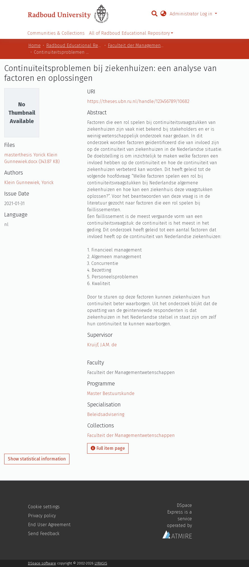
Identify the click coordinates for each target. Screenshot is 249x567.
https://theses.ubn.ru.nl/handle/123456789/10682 (138, 101)
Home (34, 45)
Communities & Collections (56, 33)
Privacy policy (42, 515)
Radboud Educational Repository (74, 45)
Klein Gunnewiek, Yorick (28, 182)
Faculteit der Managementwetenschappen (136, 45)
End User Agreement (49, 524)
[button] (163, 14)
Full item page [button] (108, 448)
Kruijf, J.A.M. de (102, 344)
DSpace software (42, 563)
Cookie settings (44, 506)
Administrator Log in (192, 14)
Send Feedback (43, 533)
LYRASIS (101, 563)
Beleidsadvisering (105, 414)
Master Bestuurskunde (110, 393)
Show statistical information (37, 459)
